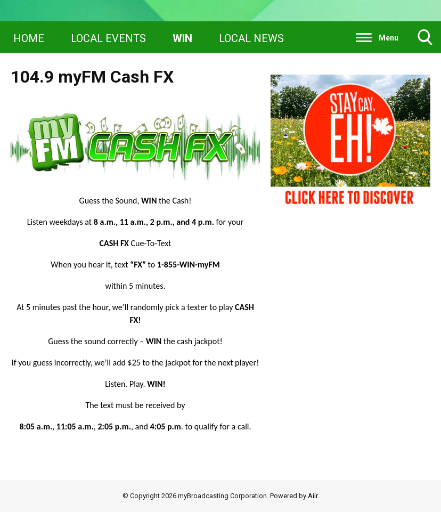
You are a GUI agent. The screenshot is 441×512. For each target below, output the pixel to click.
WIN (182, 38)
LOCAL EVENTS (108, 38)
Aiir (312, 496)
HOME (28, 38)
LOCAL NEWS (251, 38)
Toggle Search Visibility (425, 41)
